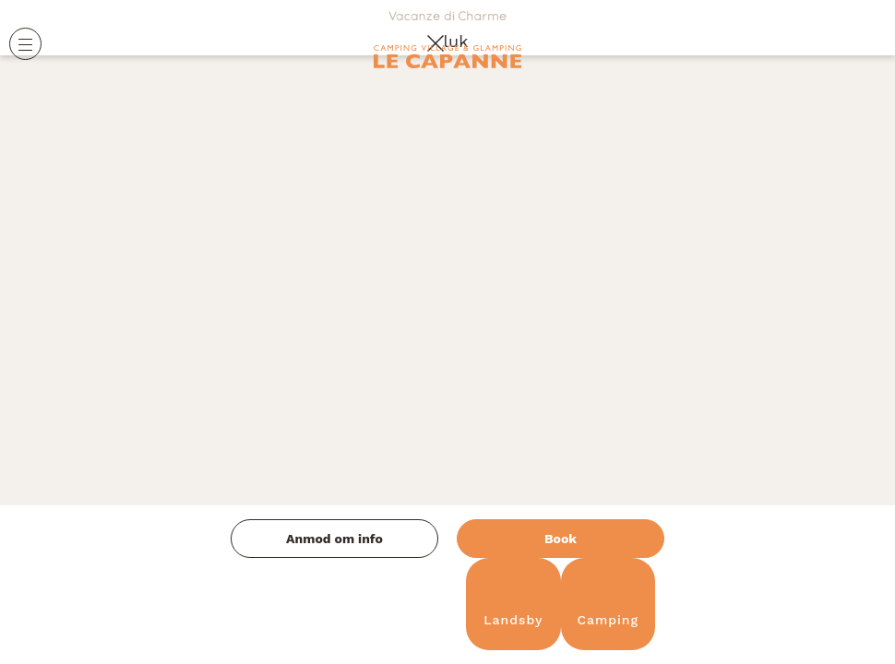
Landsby (513, 604)
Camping (607, 604)
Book (560, 538)
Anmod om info (334, 538)
